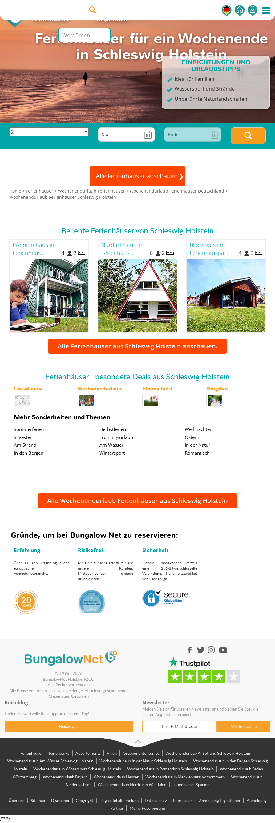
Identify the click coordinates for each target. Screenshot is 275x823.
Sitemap (38, 800)
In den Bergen (28, 453)
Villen (112, 753)
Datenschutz (156, 800)
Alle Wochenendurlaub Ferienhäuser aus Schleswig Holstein (137, 500)
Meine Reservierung (147, 808)
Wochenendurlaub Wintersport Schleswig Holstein (77, 768)
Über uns (17, 800)
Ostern (192, 437)
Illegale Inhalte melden (119, 800)
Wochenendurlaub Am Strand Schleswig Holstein (207, 753)
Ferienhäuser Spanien (190, 784)
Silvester (23, 437)
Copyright (84, 800)
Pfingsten (217, 389)
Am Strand (25, 445)
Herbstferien (112, 429)
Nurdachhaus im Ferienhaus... (122, 249)
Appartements (88, 753)
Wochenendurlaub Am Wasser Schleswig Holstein (50, 760)
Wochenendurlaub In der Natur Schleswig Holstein (143, 760)
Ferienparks (59, 753)
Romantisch (197, 453)
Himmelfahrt (157, 389)
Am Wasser (111, 445)
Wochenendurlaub (99, 389)
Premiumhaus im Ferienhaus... (34, 249)
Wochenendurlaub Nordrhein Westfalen (132, 784)
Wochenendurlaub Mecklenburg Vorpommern (185, 776)
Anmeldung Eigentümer (220, 800)
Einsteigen (252, 10)
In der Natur (197, 445)
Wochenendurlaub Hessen (116, 776)
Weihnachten (198, 429)
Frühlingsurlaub (116, 437)
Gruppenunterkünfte (141, 753)
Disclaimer (60, 800)
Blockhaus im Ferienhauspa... (209, 249)
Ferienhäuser (31, 753)
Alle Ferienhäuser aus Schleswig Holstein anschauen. (137, 346)
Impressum (183, 800)
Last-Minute (28, 389)
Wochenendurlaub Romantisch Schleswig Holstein (170, 768)
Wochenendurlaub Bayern (65, 776)
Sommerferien (29, 429)
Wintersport (112, 453)
